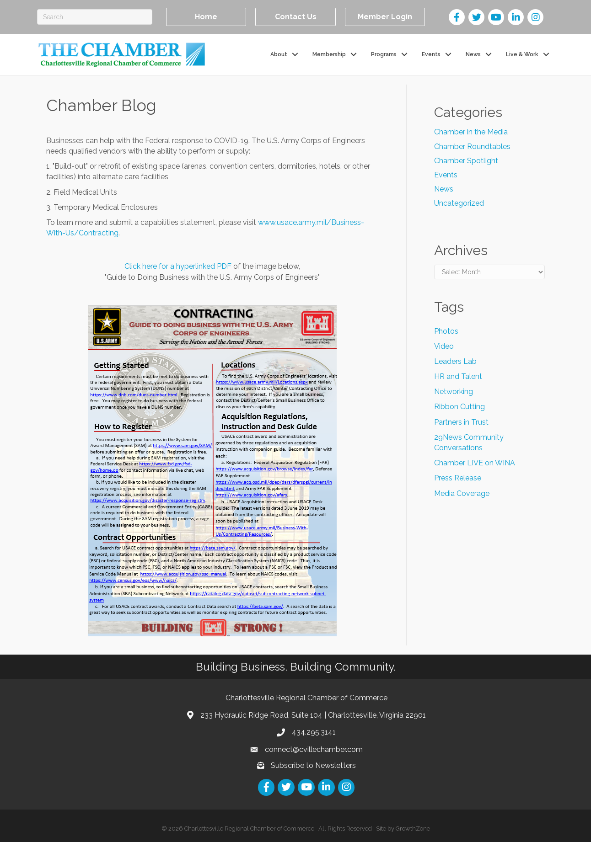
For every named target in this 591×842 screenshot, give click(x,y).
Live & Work (522, 54)
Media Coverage (461, 493)
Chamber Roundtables (472, 146)
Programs (384, 54)
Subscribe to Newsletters (313, 765)
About (278, 54)
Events (431, 54)
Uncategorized (459, 203)
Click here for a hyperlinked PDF (177, 266)
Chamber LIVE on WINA (474, 462)
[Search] (94, 17)
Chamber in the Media (471, 132)
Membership (329, 54)
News (473, 54)
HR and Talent (458, 376)
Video (444, 346)
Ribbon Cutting (459, 406)
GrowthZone (413, 828)
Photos (446, 330)
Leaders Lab (455, 361)
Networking (453, 391)
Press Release (457, 478)
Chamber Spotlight (466, 160)
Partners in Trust (461, 422)
